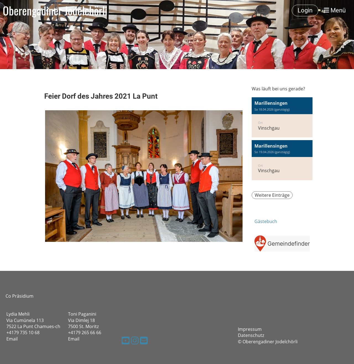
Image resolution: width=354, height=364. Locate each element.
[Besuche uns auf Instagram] (135, 340)
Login (305, 10)
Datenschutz (251, 335)
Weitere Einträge (272, 195)
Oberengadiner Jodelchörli (55, 10)
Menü (335, 10)
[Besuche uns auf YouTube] (125, 340)
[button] (282, 117)
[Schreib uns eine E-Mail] (144, 340)
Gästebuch (265, 221)
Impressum (250, 329)
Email (12, 339)
